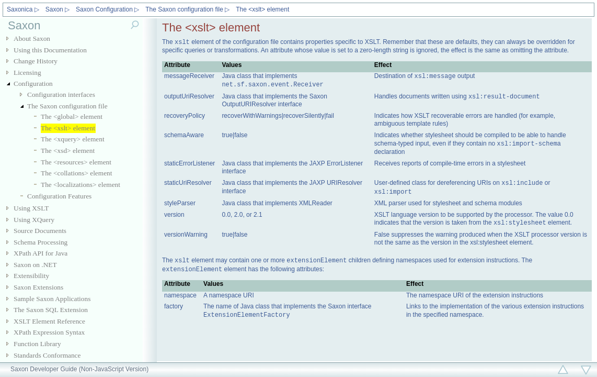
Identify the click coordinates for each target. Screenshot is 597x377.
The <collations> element (76, 173)
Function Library (37, 344)
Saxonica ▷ (23, 9)
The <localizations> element (80, 184)
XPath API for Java (40, 253)
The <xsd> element (68, 150)
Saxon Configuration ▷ (107, 9)
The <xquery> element (73, 139)
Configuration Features (59, 196)
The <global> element (71, 116)
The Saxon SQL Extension (51, 310)
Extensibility (31, 276)
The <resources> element (76, 162)
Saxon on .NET (35, 265)
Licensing (27, 72)
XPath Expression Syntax (49, 332)
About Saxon (32, 38)
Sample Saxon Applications (52, 299)
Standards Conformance (47, 355)
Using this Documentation (50, 50)
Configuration (33, 83)
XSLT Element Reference (49, 321)
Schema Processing (40, 242)
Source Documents (40, 231)
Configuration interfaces (61, 94)
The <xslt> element (262, 9)
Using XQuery (34, 220)
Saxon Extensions (38, 287)
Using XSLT (31, 208)
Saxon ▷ (57, 9)
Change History (36, 61)
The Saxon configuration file (67, 106)
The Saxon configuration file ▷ (187, 9)
